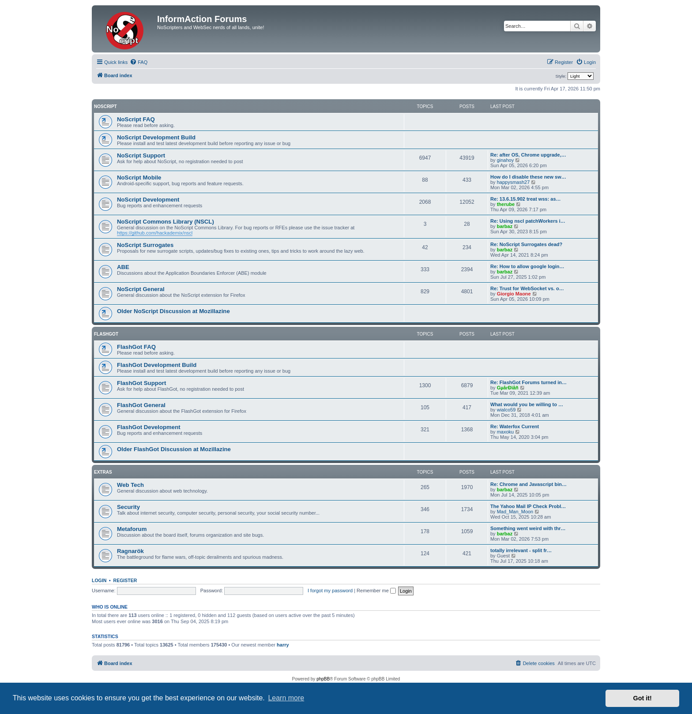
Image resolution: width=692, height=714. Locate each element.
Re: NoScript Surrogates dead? (526, 244)
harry (283, 644)
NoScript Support (141, 155)
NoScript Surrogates (145, 245)
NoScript (105, 106)
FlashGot (106, 334)
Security (128, 507)
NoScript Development (148, 199)
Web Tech (130, 485)
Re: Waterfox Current (514, 426)
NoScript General (141, 289)
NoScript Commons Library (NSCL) (165, 221)
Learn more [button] (286, 698)
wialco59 (506, 409)
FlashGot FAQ (136, 347)
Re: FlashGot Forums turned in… (528, 382)
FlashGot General (141, 405)
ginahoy (505, 160)
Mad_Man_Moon (515, 511)
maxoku (505, 431)
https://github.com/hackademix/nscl (154, 233)
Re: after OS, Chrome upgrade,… (528, 154)
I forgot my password (330, 590)
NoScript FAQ (136, 119)
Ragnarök (130, 551)
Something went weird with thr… (528, 528)
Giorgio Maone (514, 293)
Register (125, 580)
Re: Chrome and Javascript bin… (528, 484)
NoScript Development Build (156, 137)
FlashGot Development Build (156, 365)
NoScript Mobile (139, 177)
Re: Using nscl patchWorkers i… (527, 221)
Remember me (376, 590)
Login (99, 580)
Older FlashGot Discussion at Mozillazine (174, 449)
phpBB (323, 679)
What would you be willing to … (526, 404)
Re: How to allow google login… (527, 266)
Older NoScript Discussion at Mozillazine (173, 311)
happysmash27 (513, 182)
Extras (103, 472)
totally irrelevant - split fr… (521, 550)
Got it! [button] (642, 698)
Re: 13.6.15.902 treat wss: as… (525, 199)
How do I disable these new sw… (528, 176)
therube (506, 204)
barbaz (504, 226)
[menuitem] (138, 62)
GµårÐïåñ (508, 387)
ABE (123, 267)
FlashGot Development (149, 427)
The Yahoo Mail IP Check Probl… (528, 506)
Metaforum (132, 529)
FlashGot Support (141, 383)
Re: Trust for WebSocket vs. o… (527, 288)
